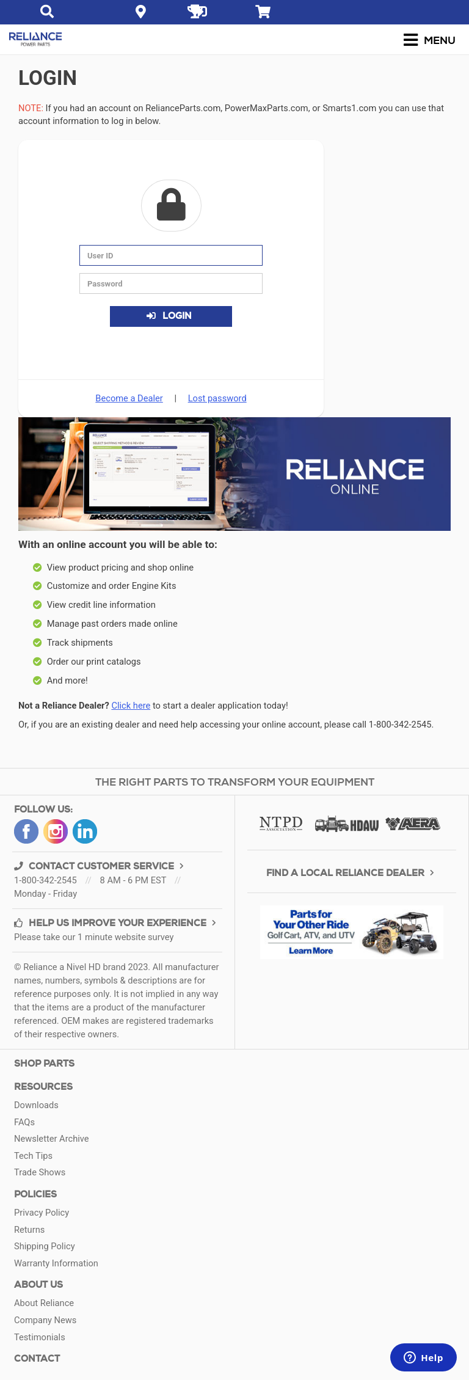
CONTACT (37, 1359)
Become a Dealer (128, 398)
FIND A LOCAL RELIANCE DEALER (351, 873)
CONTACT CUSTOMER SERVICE (100, 866)
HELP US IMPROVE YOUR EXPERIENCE (116, 923)
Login (168, 316)
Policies (35, 1194)
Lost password (217, 398)
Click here (130, 705)
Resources (43, 1087)
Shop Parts (44, 1064)
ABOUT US (38, 1285)
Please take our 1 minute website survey (93, 937)
